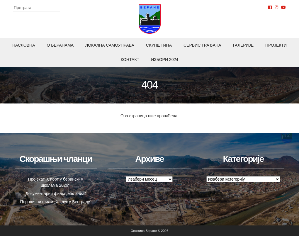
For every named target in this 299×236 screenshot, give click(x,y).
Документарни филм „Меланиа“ (56, 193)
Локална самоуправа (109, 45)
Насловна (23, 45)
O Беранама (60, 45)
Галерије (243, 45)
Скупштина (159, 45)
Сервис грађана (202, 45)
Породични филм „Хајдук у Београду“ (55, 201)
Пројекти (276, 45)
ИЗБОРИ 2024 (164, 59)
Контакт (130, 59)
